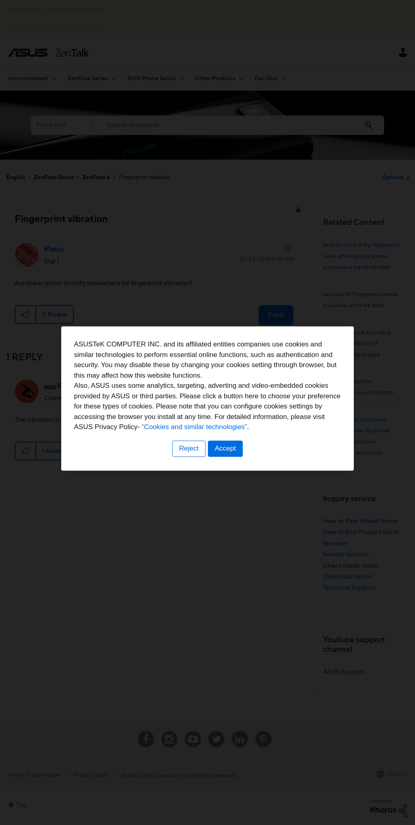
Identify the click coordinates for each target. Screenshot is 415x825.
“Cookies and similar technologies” (232, 441)
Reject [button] (188, 463)
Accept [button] (225, 463)
